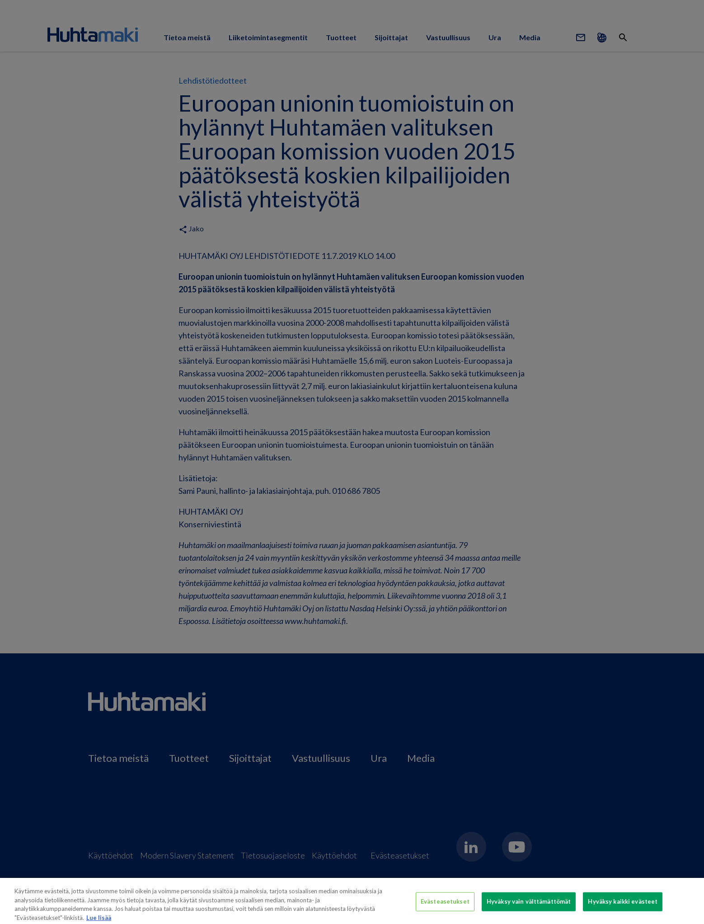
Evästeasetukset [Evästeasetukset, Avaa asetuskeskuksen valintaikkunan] (445, 905)
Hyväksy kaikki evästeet (622, 905)
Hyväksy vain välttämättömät (529, 905)
